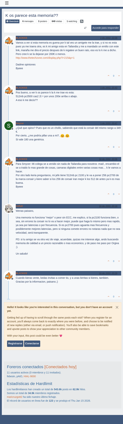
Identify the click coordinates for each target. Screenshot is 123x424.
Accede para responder (105, 27)
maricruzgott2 (14, 396)
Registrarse (15, 343)
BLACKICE (21, 38)
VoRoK (19, 206)
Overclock (12, 21)
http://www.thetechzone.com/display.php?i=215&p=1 (45, 57)
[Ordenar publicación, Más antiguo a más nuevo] (85, 28)
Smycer (20, 123)
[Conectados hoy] (60, 366)
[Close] (117, 307)
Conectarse (32, 343)
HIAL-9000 (30, 376)
